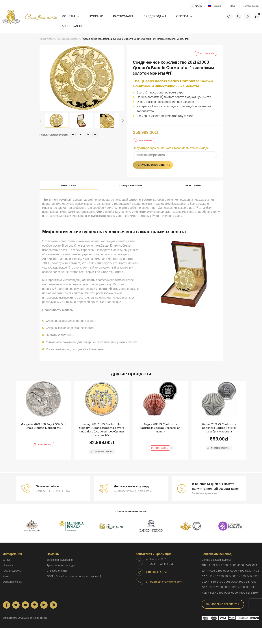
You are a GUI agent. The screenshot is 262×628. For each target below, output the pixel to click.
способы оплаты (57, 571)
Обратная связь (251, 6)
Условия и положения (60, 560)
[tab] (69, 185)
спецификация (131, 185)
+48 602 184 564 (156, 572)
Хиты (6, 576)
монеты (68, 16)
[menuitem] (70, 19)
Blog (232, 6)
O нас (6, 560)
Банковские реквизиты (222, 604)
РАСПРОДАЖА (123, 16)
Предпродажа (155, 16)
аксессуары (72, 26)
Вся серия (193, 185)
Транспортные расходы (61, 565)
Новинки (96, 16)
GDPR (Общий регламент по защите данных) (74, 576)
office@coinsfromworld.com (164, 582)
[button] (40, 121)
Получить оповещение (153, 164)
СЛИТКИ (182, 16)
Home (43, 38)
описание (68, 185)
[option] (82, 78)
